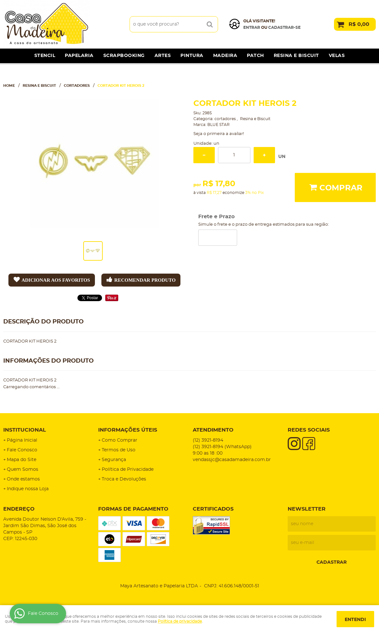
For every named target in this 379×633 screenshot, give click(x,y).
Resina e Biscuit (296, 55)
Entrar (251, 27)
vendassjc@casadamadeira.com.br (232, 460)
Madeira (225, 55)
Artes (163, 55)
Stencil (44, 55)
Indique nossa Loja (28, 489)
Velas (337, 55)
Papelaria (79, 55)
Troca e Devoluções (124, 479)
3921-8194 (208, 440)
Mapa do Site (21, 460)
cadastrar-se (284, 27)
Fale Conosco (22, 450)
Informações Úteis (127, 430)
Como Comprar (119, 440)
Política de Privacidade (128, 469)
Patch (255, 55)
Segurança (114, 460)
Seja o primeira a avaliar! (218, 134)
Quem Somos (22, 469)
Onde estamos (23, 479)
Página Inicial (22, 440)
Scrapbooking (124, 55)
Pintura (191, 55)
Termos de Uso (118, 450)
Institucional (24, 430)
